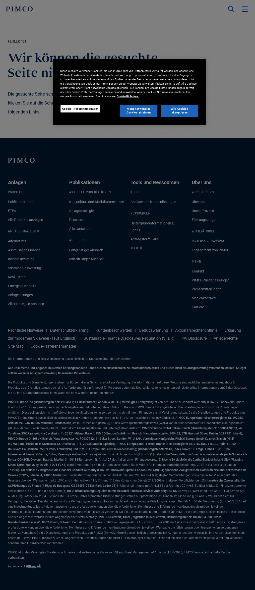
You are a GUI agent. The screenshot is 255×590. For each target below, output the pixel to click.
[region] (129, 92)
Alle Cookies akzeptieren (179, 110)
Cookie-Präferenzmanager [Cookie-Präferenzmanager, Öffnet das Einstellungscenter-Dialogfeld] (80, 108)
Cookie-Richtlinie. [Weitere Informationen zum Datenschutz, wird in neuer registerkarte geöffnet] (128, 96)
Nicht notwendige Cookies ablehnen (139, 110)
